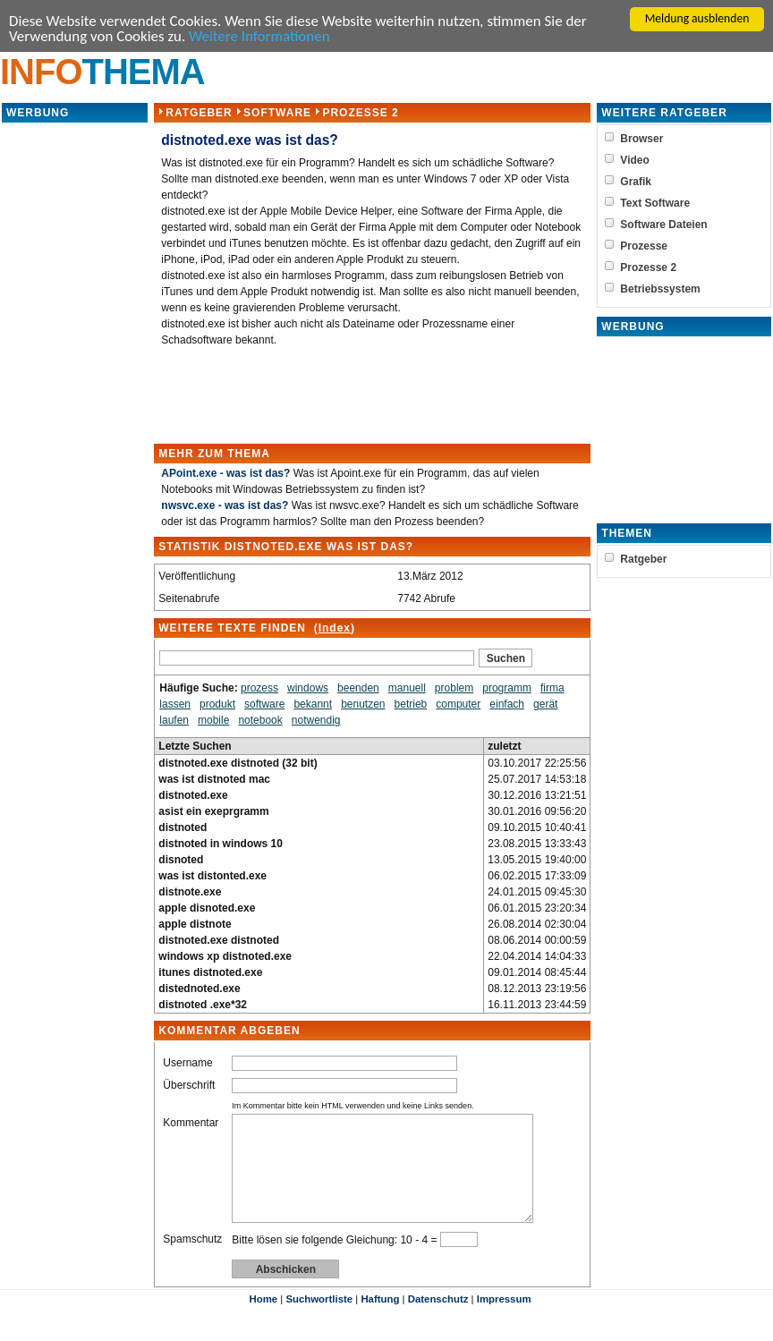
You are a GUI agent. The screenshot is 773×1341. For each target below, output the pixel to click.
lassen (175, 705)
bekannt (312, 705)
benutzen (363, 705)
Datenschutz (438, 1321)
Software (277, 113)
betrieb (410, 705)
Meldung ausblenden (697, 18)
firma (552, 689)
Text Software (659, 204)
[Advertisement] (75, 393)
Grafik (640, 182)
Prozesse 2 (360, 113)
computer (458, 705)
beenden (358, 689)
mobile (213, 721)
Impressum (504, 1321)
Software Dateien (667, 225)
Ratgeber (199, 113)
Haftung (380, 1321)
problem (454, 689)
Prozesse (648, 247)
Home (263, 1321)
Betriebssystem (664, 290)
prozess (259, 689)
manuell (407, 689)
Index (334, 629)
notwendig (316, 721)
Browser (645, 139)
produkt (217, 705)
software (264, 705)
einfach (506, 705)
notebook (260, 721)
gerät (545, 705)
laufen (174, 721)
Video (638, 161)
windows (307, 689)
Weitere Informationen (260, 38)
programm (506, 689)
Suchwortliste (319, 1321)
